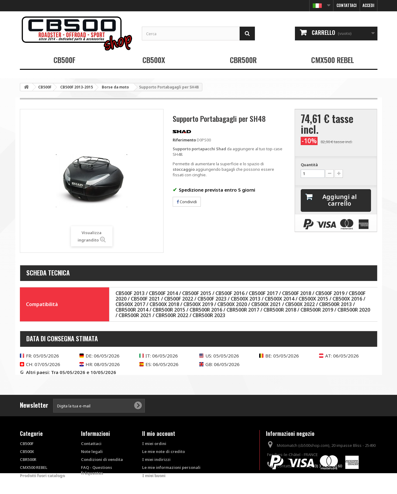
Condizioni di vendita (102, 459)
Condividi (187, 201)
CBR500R (243, 59)
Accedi (368, 5)
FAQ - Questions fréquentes (96, 470)
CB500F (64, 59)
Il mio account (158, 433)
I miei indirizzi (156, 459)
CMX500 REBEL (332, 59)
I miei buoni (153, 475)
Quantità (309, 164)
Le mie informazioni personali (171, 467)
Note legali (92, 451)
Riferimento (184, 140)
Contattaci (346, 5)
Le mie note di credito (163, 451)
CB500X (153, 59)
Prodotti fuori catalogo (42, 475)
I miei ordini (154, 443)
